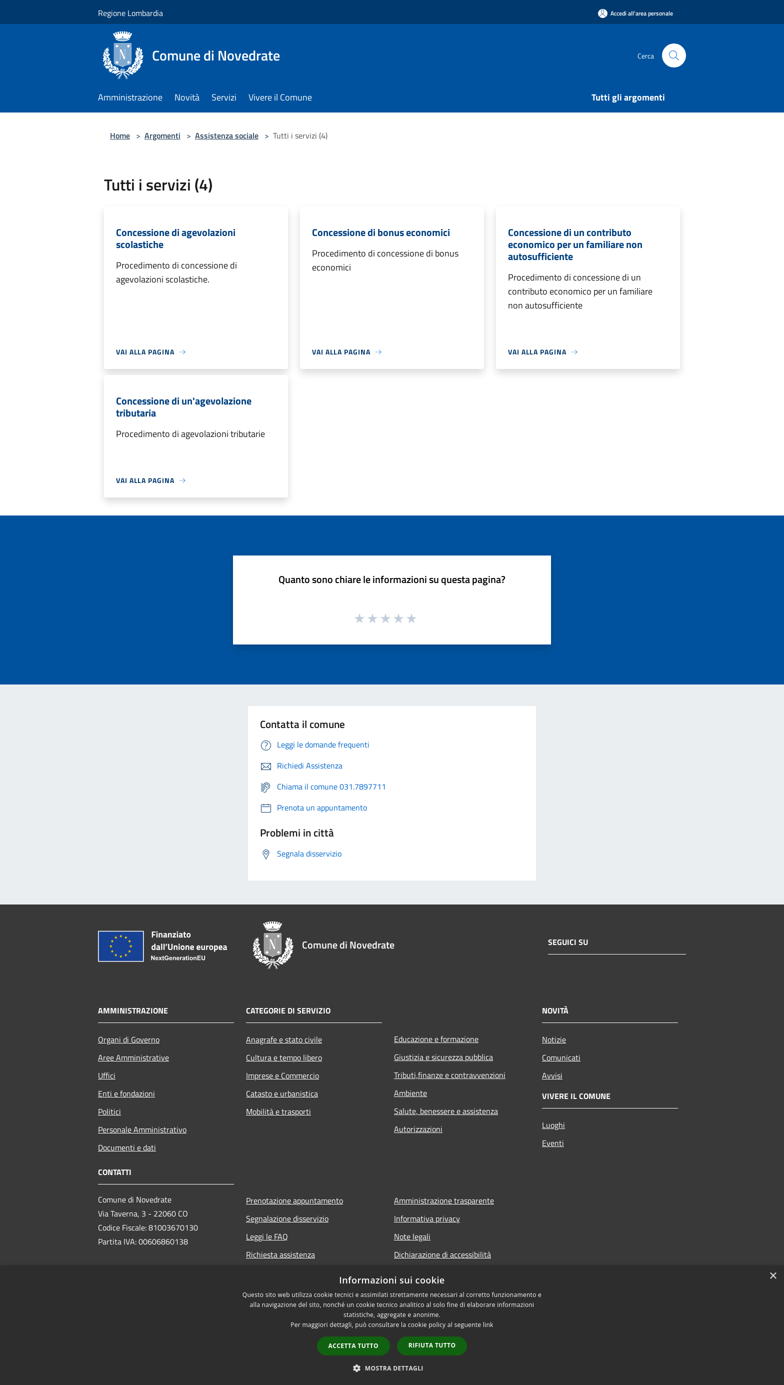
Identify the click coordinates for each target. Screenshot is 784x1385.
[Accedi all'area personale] (635, 13)
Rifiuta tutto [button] (432, 1345)
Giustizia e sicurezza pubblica (443, 1057)
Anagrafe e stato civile (284, 1040)
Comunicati (561, 1058)
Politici (109, 1112)
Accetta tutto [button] (353, 1346)
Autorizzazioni (418, 1129)
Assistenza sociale (226, 136)
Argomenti (162, 136)
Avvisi (552, 1076)
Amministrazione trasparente (444, 1200)
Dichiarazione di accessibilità (442, 1254)
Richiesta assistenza (280, 1254)
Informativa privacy (427, 1218)
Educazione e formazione (436, 1039)
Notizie (554, 1040)
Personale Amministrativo (142, 1130)
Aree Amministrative (133, 1058)
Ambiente (410, 1093)
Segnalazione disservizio (287, 1218)
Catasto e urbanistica (282, 1094)
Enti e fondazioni (126, 1094)
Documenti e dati (127, 1148)
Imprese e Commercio (282, 1076)
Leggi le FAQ (267, 1236)
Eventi (553, 1143)
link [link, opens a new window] (488, 1324)
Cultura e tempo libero (284, 1058)
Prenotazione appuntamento (294, 1200)
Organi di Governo (129, 1040)
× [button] (772, 1276)
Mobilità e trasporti (278, 1112)
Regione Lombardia (130, 13)
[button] (392, 1368)
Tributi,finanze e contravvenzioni (450, 1075)
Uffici (107, 1076)
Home (120, 136)
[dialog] (392, 1325)
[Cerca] (674, 56)
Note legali (412, 1236)
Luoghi (553, 1125)
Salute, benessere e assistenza (446, 1111)
